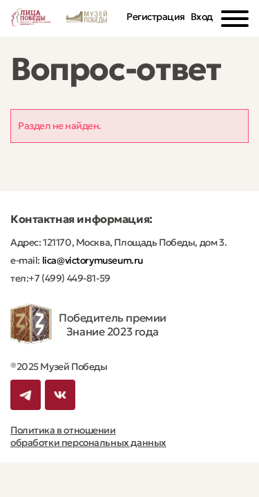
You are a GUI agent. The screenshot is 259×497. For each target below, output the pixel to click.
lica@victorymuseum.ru (91, 260)
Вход (202, 16)
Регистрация (155, 16)
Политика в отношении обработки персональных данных (88, 436)
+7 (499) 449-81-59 (69, 278)
